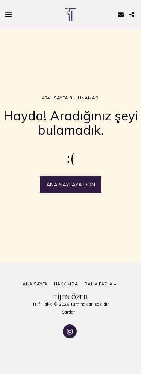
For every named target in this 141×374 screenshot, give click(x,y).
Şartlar (68, 312)
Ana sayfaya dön (70, 184)
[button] (8, 14)
